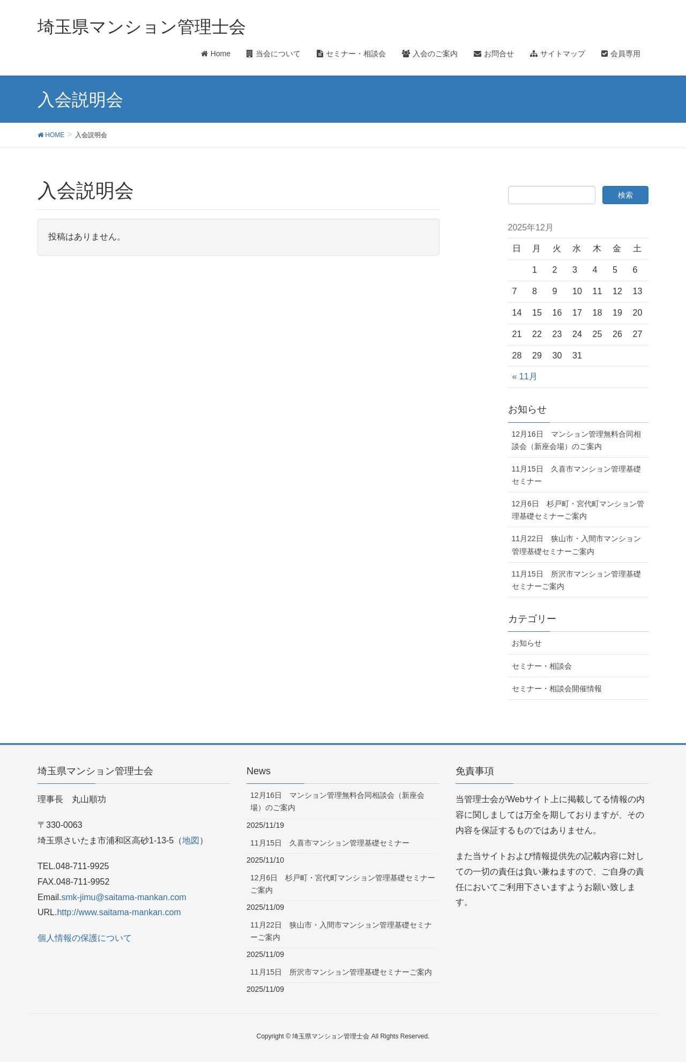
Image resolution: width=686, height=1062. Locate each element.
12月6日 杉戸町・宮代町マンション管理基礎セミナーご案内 (578, 509)
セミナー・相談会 (542, 666)
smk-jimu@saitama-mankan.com (123, 897)
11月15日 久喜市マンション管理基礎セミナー (576, 475)
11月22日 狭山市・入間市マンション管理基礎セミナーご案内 (576, 544)
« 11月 (525, 376)
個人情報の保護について (85, 938)
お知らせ (527, 643)
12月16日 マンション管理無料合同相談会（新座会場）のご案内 (576, 440)
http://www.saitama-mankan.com (119, 912)
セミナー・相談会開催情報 (557, 688)
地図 (190, 840)
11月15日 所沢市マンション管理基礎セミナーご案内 (576, 580)
